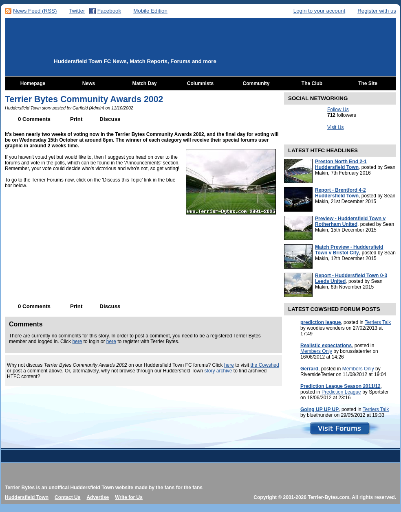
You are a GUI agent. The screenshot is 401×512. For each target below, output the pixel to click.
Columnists (200, 83)
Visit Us (335, 127)
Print (76, 119)
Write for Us (129, 497)
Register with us (376, 11)
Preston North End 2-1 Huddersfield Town (341, 164)
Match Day (144, 83)
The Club (312, 83)
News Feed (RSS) (35, 11)
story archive (218, 371)
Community (256, 83)
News (88, 83)
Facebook (109, 11)
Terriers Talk (378, 322)
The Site (367, 83)
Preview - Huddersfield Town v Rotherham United (350, 221)
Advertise (97, 497)
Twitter (77, 11)
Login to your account (319, 11)
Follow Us (338, 109)
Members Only (316, 351)
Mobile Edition (150, 11)
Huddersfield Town (26, 497)
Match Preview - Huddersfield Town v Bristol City (349, 250)
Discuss (109, 119)
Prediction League (341, 392)
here (77, 341)
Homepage (32, 83)
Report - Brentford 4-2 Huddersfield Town (340, 193)
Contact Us (67, 497)
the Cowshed (265, 365)
